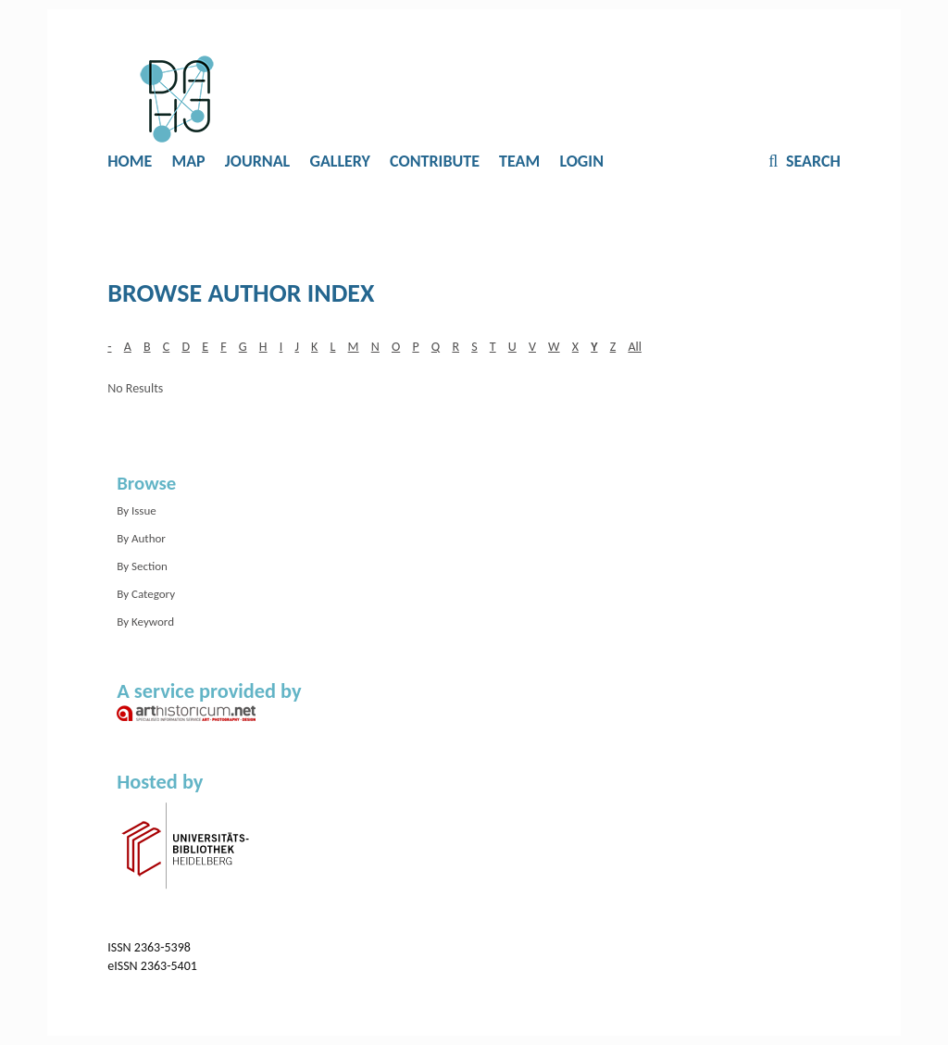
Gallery (339, 161)
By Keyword (145, 621)
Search (811, 161)
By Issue (136, 510)
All (635, 347)
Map (188, 161)
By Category (146, 594)
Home (129, 161)
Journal (257, 161)
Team (519, 161)
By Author (141, 538)
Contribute (435, 161)
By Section (142, 566)
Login (581, 161)
